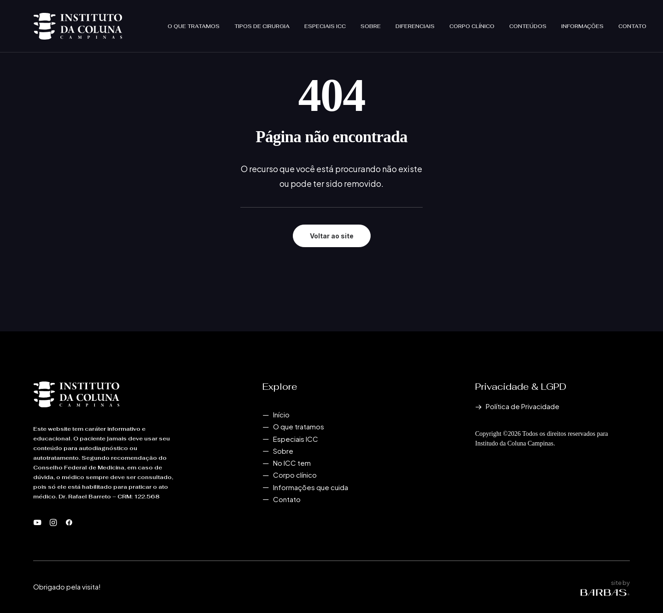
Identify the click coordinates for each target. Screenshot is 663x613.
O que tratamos (194, 22)
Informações (582, 22)
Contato (632, 22)
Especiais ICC (325, 22)
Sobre (371, 22)
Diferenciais (415, 22)
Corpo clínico (295, 474)
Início (281, 414)
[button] (37, 523)
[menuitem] (197, 22)
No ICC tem (292, 462)
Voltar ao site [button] (332, 236)
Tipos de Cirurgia (262, 22)
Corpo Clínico (471, 22)
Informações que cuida (310, 487)
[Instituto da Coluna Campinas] (61, 22)
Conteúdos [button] (528, 22)
